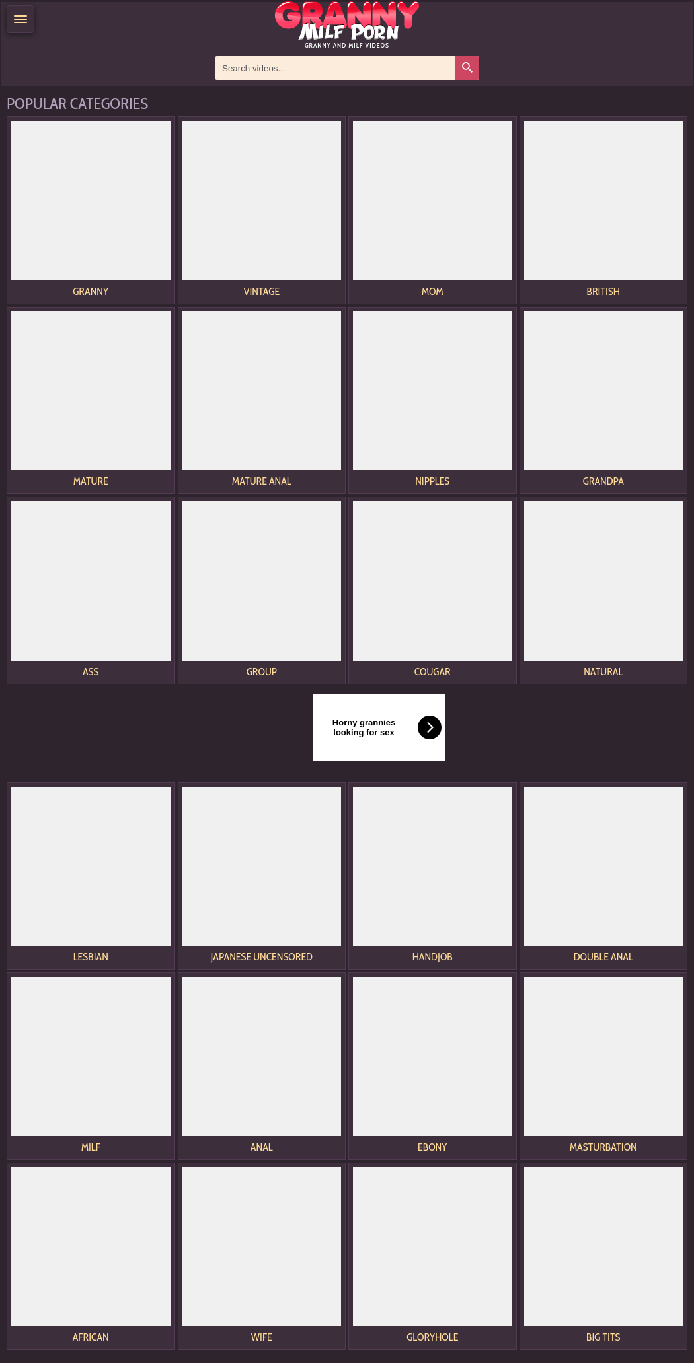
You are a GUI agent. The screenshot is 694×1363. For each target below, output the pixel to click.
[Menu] (20, 19)
